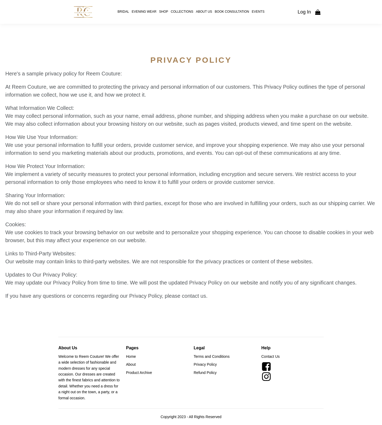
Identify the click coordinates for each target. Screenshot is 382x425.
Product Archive (139, 372)
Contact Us (270, 356)
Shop (163, 11)
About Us (204, 11)
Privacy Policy (205, 364)
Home (131, 356)
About (131, 364)
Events (258, 11)
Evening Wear (144, 11)
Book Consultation (232, 11)
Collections (182, 11)
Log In (304, 12)
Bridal (123, 11)
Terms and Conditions (211, 356)
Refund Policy (205, 372)
